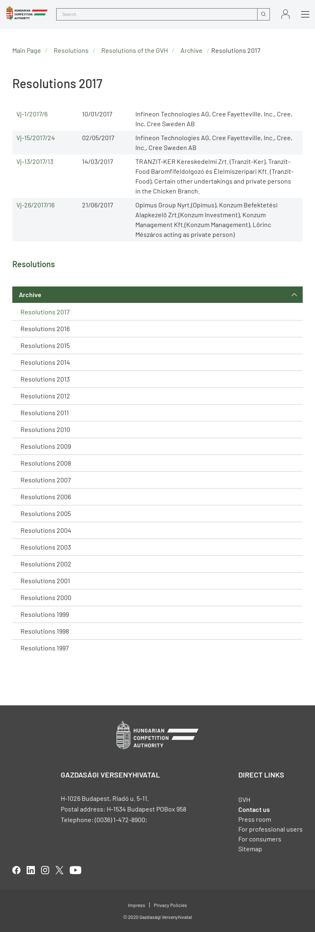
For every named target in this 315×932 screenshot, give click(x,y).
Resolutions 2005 (46, 513)
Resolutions (71, 50)
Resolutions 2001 (45, 580)
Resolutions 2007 (46, 480)
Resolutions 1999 (45, 614)
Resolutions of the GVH (134, 50)
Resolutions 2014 (45, 362)
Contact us (254, 809)
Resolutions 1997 (45, 648)
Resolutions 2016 (45, 328)
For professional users (270, 829)
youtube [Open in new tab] (75, 870)
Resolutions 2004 (46, 530)
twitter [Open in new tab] (59, 870)
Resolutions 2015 (45, 345)
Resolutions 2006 (46, 496)
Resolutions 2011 (45, 412)
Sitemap (250, 848)
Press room (254, 819)
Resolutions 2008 (46, 463)
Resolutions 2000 (46, 597)
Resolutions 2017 (45, 312)
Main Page (26, 50)
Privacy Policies (170, 905)
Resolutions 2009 (46, 446)
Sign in (285, 14)
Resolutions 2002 (46, 564)
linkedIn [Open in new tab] (31, 870)
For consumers (259, 839)
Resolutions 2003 (46, 547)
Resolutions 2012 (45, 396)
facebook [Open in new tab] (16, 870)
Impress (136, 905)
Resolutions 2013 (45, 379)
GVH (244, 799)
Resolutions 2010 (45, 429)
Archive (30, 294)
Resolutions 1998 (45, 631)
